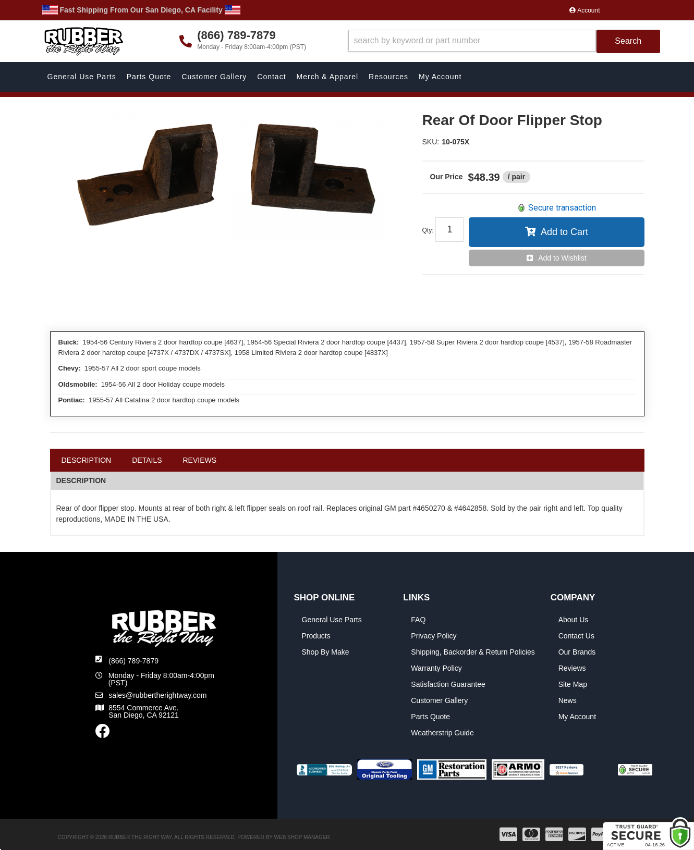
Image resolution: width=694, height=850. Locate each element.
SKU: (431, 142)
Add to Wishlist (562, 258)
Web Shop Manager (302, 837)
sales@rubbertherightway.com (157, 695)
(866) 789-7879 (133, 661)
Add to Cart (564, 232)
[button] (504, 41)
